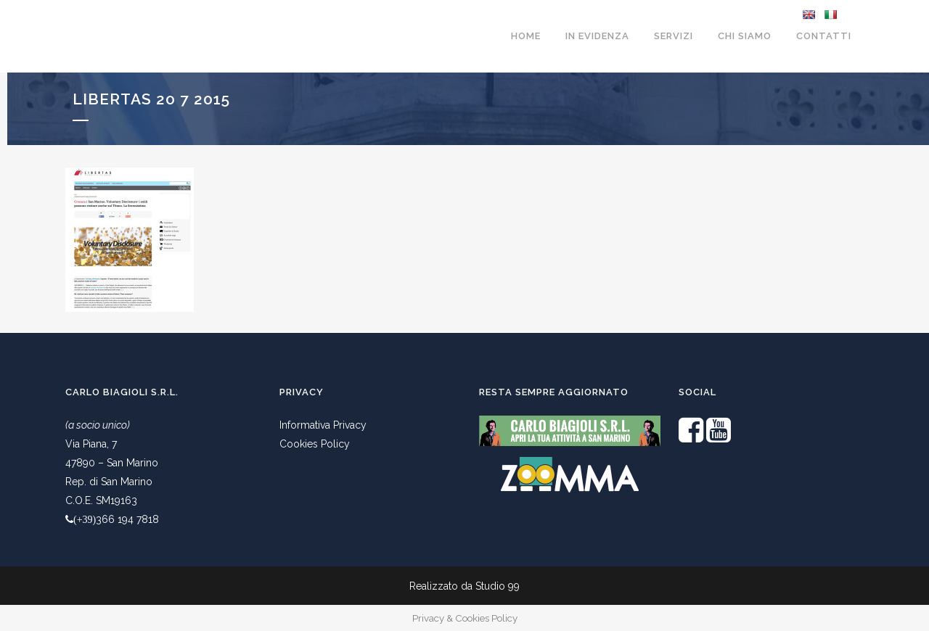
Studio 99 (497, 586)
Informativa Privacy (323, 425)
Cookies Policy (314, 444)
